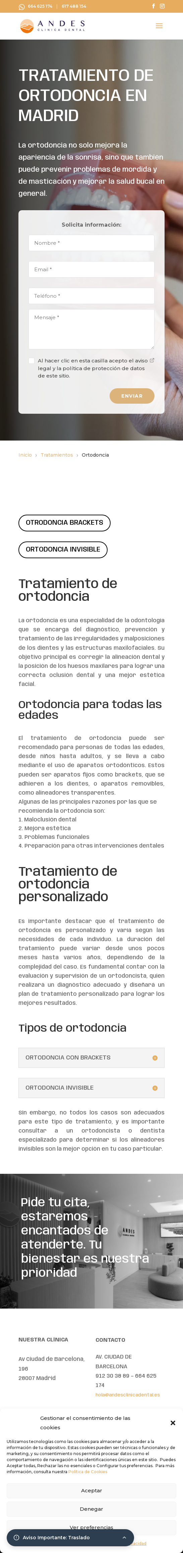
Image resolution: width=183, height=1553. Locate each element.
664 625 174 (40, 6)
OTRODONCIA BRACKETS (64, 522)
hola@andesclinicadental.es (128, 1395)
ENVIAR (132, 396)
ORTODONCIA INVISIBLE (63, 549)
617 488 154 (74, 6)
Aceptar (91, 1490)
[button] (173, 1423)
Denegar (91, 1509)
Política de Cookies (87, 1471)
